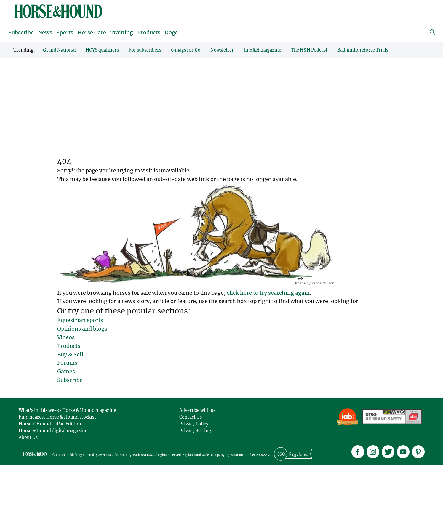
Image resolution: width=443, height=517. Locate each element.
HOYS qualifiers (102, 50)
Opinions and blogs (82, 328)
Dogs (171, 32)
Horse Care (91, 32)
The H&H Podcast (309, 50)
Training (121, 32)
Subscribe (21, 32)
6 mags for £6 (186, 50)
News (45, 32)
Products (148, 32)
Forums (67, 362)
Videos (66, 337)
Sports (64, 32)
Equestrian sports (80, 320)
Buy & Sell (70, 354)
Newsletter (222, 50)
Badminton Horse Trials (362, 50)
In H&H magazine (262, 50)
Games (66, 371)
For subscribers (145, 50)
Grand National (59, 50)
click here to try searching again (268, 292)
